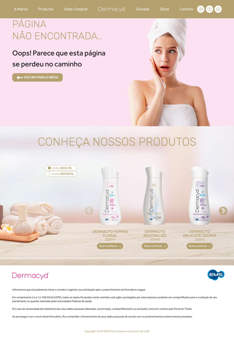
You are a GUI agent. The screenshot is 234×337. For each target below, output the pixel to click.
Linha (61, 168)
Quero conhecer (110, 246)
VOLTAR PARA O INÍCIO (37, 77)
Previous (86, 208)
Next (220, 208)
